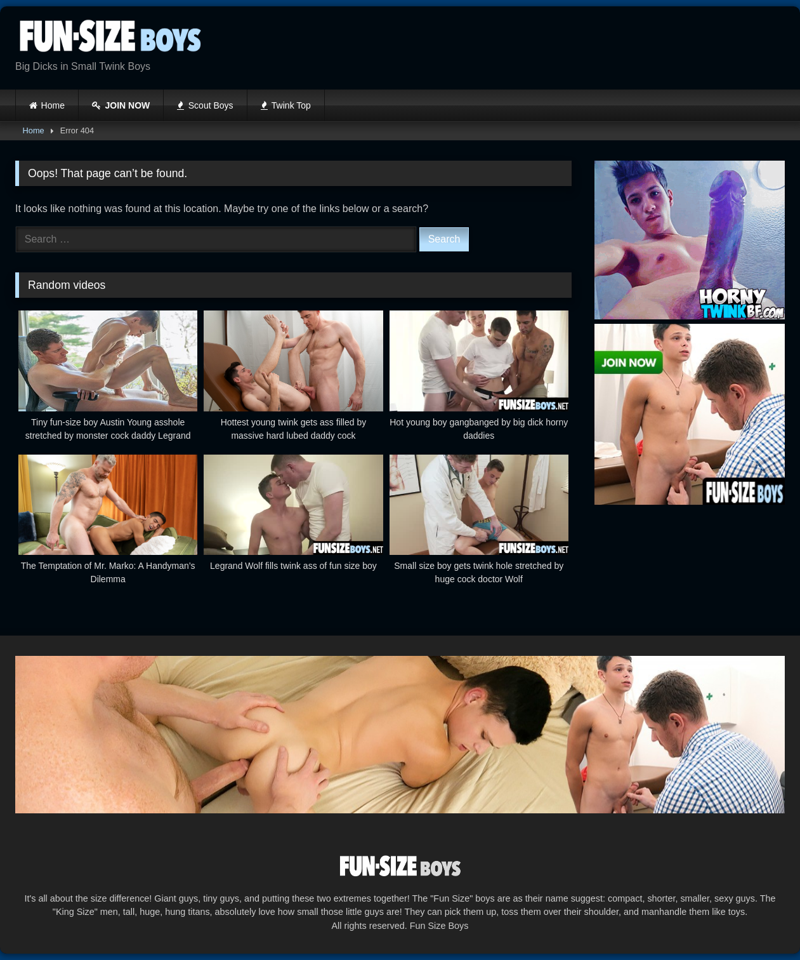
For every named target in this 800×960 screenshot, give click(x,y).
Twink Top (286, 105)
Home (53, 105)
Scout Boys (205, 105)
